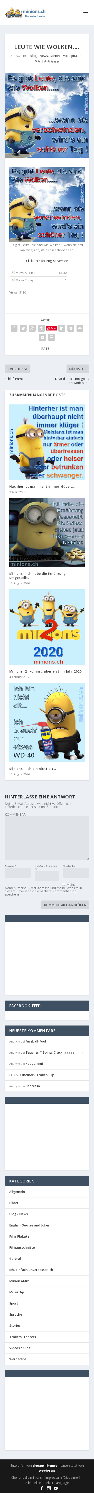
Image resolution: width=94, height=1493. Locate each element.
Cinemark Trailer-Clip (37, 1075)
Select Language (57, 1483)
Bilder (13, 1203)
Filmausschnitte (22, 1247)
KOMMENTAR (15, 814)
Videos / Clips (19, 1348)
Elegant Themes (45, 1466)
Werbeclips (17, 1359)
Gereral (15, 1258)
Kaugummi (34, 1063)
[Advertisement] (47, 958)
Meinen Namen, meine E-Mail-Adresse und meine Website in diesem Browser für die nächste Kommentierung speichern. (43, 889)
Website (69, 866)
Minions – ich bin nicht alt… (32, 768)
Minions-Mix (59, 56)
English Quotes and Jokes (29, 1225)
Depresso (32, 1086)
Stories (14, 1325)
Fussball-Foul (35, 1041)
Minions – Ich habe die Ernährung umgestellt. (37, 575)
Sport (13, 1303)
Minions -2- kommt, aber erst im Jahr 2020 (45, 671)
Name (11, 866)
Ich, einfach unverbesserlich (31, 1270)
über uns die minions (26, 1477)
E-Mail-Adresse (46, 867)
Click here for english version (47, 261)
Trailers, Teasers (22, 1337)
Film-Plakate (19, 1236)
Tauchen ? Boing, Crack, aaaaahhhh (54, 1052)
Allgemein (17, 1192)
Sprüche (75, 56)
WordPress (47, 1471)
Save (53, 328)
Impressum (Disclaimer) (62, 1477)
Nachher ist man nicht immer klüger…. (42, 486)
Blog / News (39, 56)
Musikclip (16, 1292)
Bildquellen (33, 1483)
